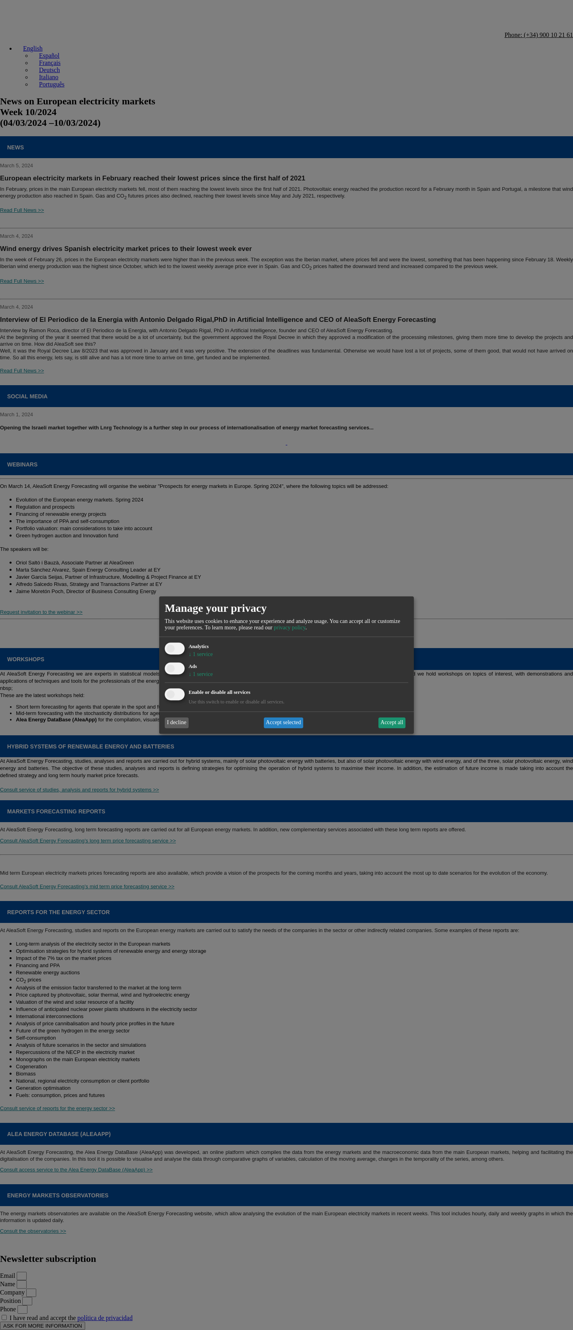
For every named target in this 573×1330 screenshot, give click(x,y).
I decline (177, 723)
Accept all (391, 723)
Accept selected (283, 723)
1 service (201, 655)
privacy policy (290, 628)
